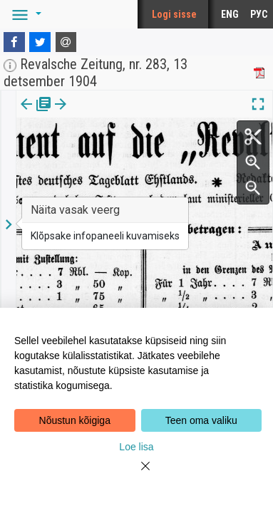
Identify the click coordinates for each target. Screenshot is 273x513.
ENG (230, 14)
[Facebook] (14, 42)
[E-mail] (66, 42)
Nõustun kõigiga (74, 420)
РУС (258, 14)
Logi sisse (174, 14)
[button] (24, 14)
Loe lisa (136, 446)
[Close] (137, 474)
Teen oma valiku (201, 420)
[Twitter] (40, 42)
